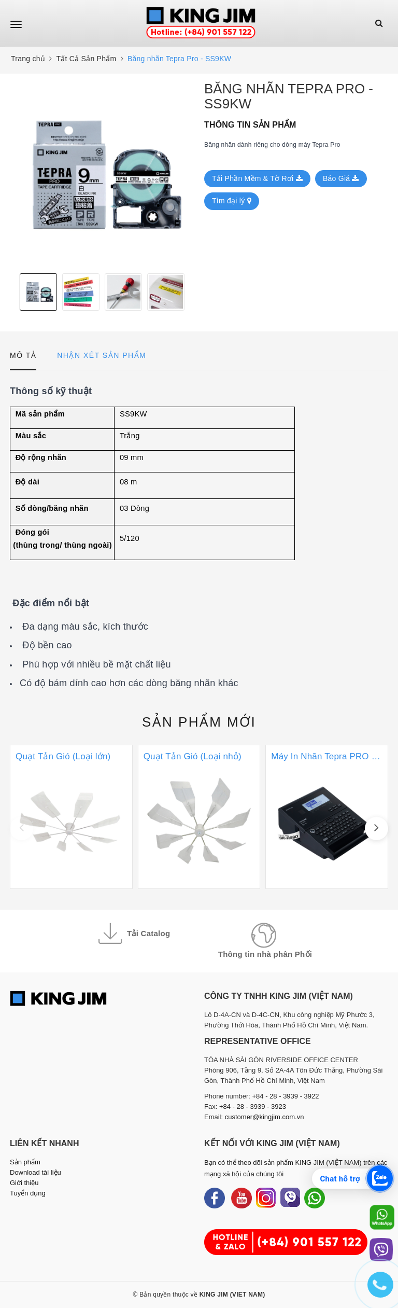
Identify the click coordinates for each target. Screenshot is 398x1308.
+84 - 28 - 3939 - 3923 (252, 1106)
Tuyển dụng (28, 1193)
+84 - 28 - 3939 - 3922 (285, 1096)
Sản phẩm (199, 722)
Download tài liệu (35, 1172)
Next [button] (191, 292)
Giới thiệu (24, 1183)
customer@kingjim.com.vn (264, 1117)
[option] (102, 173)
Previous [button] (12, 292)
